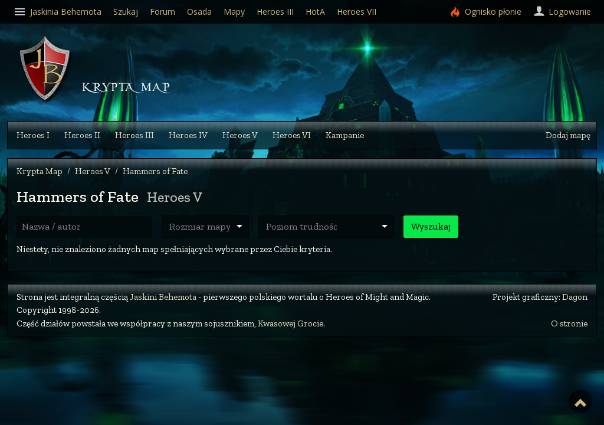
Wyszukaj (431, 226)
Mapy (234, 11)
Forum (162, 11)
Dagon (574, 297)
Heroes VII (356, 11)
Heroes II (82, 135)
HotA (315, 11)
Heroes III (134, 135)
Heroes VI (292, 135)
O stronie (569, 323)
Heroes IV (188, 135)
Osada (199, 11)
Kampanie (345, 135)
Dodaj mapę (568, 135)
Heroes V (240, 135)
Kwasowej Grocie (290, 323)
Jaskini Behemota (163, 297)
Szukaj (125, 11)
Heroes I (33, 135)
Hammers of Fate (155, 171)
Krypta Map (40, 171)
